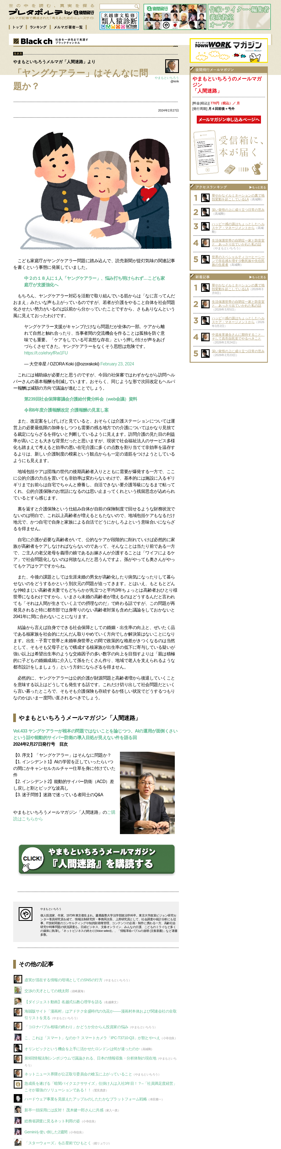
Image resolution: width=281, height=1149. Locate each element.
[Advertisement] (229, 399)
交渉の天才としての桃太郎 (46, 991)
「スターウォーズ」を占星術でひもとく (57, 1143)
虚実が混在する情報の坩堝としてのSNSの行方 (63, 980)
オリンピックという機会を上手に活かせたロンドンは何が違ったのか (81, 1049)
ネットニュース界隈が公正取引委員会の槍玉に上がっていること (78, 1074)
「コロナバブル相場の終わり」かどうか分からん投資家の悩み (76, 1027)
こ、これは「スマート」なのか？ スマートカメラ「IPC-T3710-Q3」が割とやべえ (92, 1038)
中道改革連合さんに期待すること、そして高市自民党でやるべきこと (238, 336)
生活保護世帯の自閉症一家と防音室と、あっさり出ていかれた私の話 (238, 242)
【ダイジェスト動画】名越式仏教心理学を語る (63, 1002)
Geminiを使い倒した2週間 (46, 1132)
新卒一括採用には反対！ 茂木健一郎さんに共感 (63, 1110)
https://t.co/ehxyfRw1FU (46, 353)
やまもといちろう (167, 77)
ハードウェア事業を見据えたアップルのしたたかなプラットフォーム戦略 (85, 1099)
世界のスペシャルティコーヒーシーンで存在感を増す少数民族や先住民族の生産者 (238, 261)
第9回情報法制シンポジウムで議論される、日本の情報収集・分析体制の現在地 (90, 1058)
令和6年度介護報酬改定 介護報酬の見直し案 (66, 410)
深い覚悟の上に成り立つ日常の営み (238, 210)
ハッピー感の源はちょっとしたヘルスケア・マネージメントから (238, 226)
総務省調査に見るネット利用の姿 (52, 1121)
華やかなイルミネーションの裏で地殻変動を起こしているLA (238, 197)
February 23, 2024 (117, 364)
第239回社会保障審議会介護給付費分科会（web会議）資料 (80, 399)
